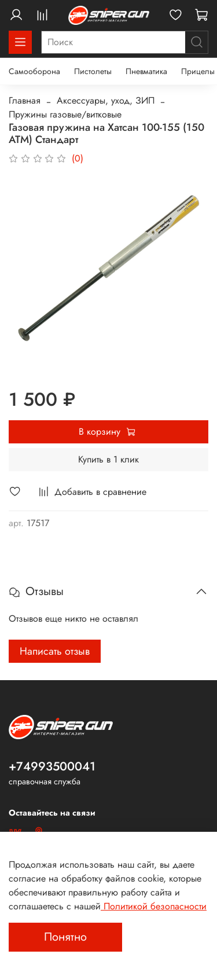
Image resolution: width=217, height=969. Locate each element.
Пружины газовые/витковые (65, 114)
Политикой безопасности (154, 906)
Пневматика (146, 71)
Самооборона (34, 71)
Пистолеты (93, 71)
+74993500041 (52, 766)
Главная (25, 100)
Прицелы (198, 71)
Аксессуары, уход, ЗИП (106, 100)
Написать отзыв (55, 651)
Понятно (65, 936)
